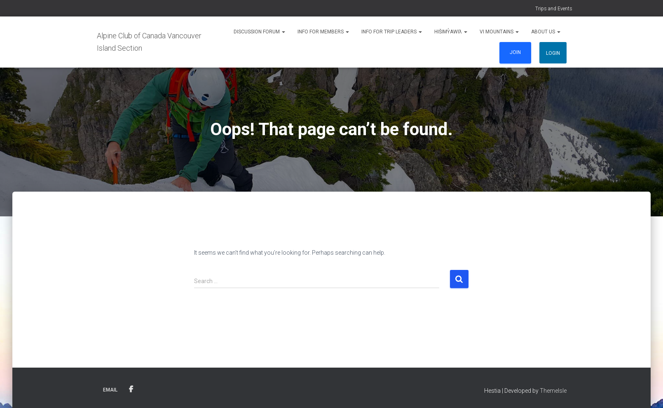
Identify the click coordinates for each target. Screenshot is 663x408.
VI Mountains (499, 32)
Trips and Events (553, 9)
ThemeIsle (553, 390)
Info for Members (323, 32)
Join (515, 52)
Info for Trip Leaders (391, 32)
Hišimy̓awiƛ (450, 32)
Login (553, 53)
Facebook (131, 389)
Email (110, 390)
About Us (545, 32)
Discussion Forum (259, 32)
